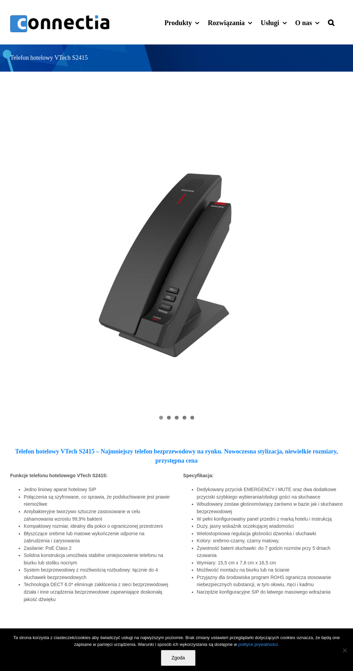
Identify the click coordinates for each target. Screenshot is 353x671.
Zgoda (178, 657)
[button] (331, 22)
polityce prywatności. (258, 644)
